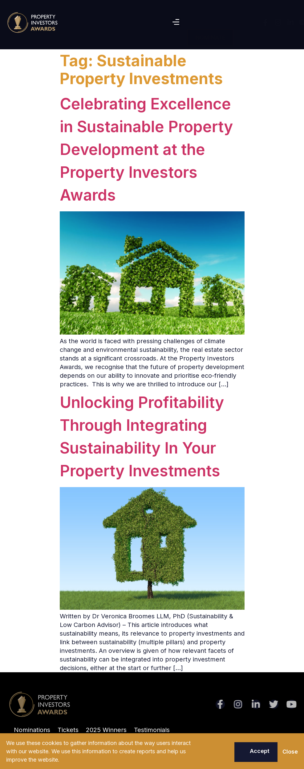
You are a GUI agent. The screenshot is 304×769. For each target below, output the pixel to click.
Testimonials (152, 730)
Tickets (68, 730)
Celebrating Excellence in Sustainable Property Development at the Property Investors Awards (146, 149)
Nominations (32, 730)
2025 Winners (106, 730)
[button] (176, 22)
